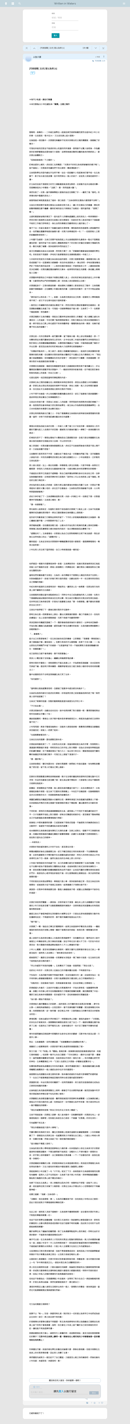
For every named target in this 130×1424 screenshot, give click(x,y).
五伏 (103, 61)
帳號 (53, 13)
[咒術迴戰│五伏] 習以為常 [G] (43, 68)
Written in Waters (65, 3)
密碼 (53, 23)
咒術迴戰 (98, 61)
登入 (55, 36)
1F (31, 73)
